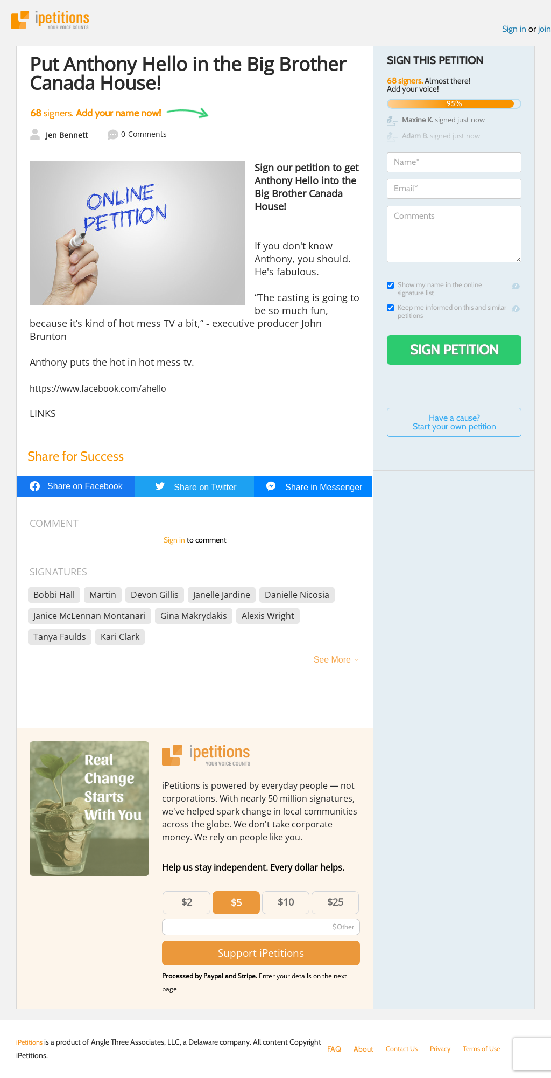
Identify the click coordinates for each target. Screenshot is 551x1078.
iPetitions (55, 21)
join (544, 31)
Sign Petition (454, 352)
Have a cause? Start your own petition (454, 424)
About (363, 1049)
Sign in (514, 31)
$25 (335, 904)
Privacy (445, 1049)
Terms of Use (490, 1049)
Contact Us (404, 1049)
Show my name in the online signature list (434, 291)
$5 (236, 905)
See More (332, 662)
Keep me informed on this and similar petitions (446, 314)
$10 (286, 904)
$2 (186, 904)
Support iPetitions (261, 955)
